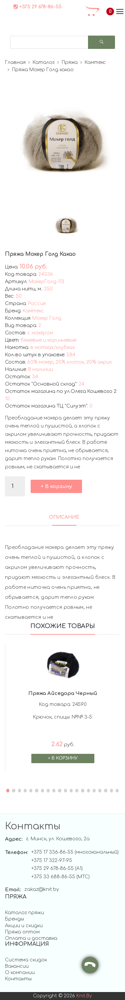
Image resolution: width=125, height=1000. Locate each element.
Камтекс (95, 62)
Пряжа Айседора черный (62, 693)
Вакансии (17, 966)
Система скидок (26, 959)
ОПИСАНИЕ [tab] (64, 517)
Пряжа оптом (22, 931)
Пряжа (70, 62)
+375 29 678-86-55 (38, 6)
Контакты (18, 978)
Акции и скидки (24, 925)
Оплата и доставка (31, 938)
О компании (20, 972)
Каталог (44, 62)
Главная (15, 62)
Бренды (14, 918)
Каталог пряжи (24, 912)
